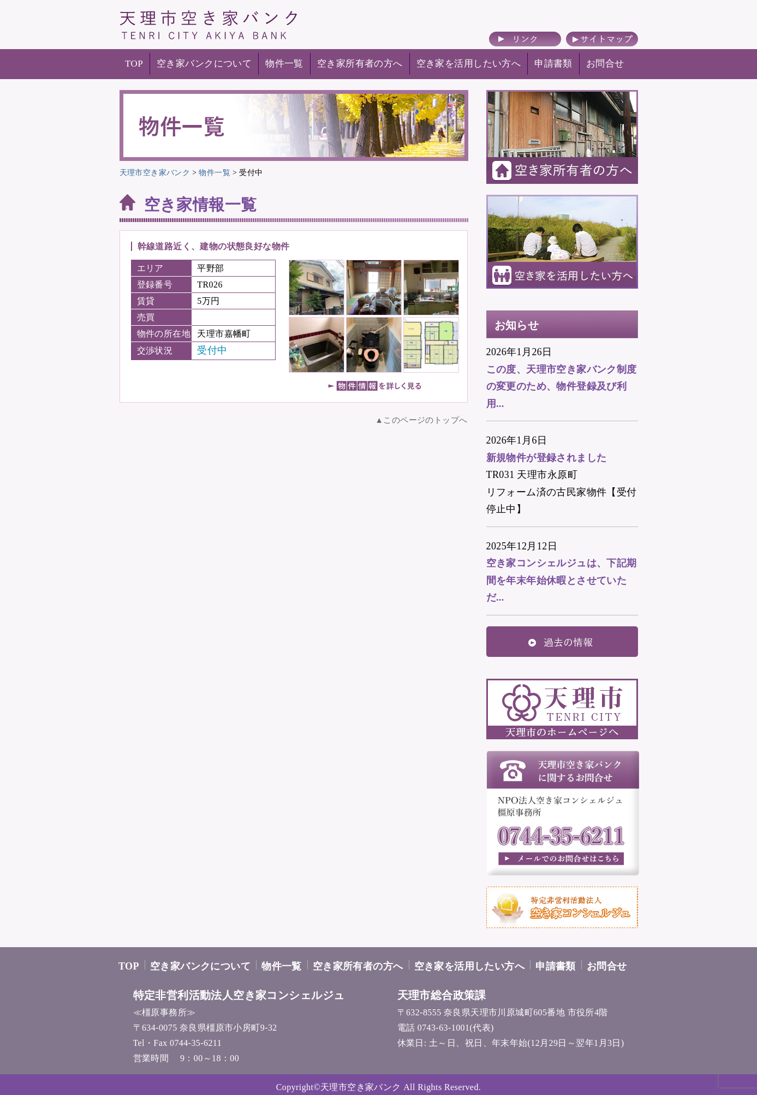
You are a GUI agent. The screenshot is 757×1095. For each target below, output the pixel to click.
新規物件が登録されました (546, 457)
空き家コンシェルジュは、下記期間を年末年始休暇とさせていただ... (561, 580)
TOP (134, 63)
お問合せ (605, 63)
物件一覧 (284, 63)
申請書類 (553, 63)
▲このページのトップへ (421, 420)
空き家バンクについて (204, 63)
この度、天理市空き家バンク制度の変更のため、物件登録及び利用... (561, 386)
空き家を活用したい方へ (468, 63)
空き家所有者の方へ (360, 63)
